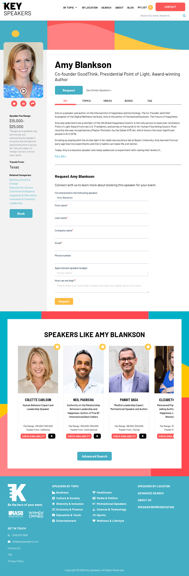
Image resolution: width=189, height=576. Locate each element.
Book (21, 213)
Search (106, 7)
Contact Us (14, 548)
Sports (101, 515)
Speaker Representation (156, 507)
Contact (170, 6)
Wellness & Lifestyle (110, 520)
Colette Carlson (38, 399)
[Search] (159, 15)
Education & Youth (68, 515)
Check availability (33, 436)
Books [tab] (129, 100)
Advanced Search (94, 456)
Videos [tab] (107, 100)
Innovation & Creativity (22, 199)
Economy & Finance (69, 509)
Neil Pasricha (83, 399)
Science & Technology (111, 509)
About (119, 7)
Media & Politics (107, 498)
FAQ (10, 554)
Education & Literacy (21, 187)
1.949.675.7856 (20, 535)
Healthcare (104, 492)
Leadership (15, 203)
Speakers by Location (154, 486)
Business (62, 492)
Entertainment (66, 520)
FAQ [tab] (150, 100)
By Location (90, 7)
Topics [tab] (86, 100)
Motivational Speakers (111, 503)
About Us (144, 500)
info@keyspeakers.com (25, 541)
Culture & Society (68, 498)
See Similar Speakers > (98, 90)
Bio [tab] (65, 100)
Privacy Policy (16, 561)
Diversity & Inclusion (70, 503)
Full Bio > (61, 156)
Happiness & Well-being (22, 195)
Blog (130, 7)
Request (69, 90)
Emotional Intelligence (22, 191)
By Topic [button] (68, 7)
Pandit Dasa (129, 399)
